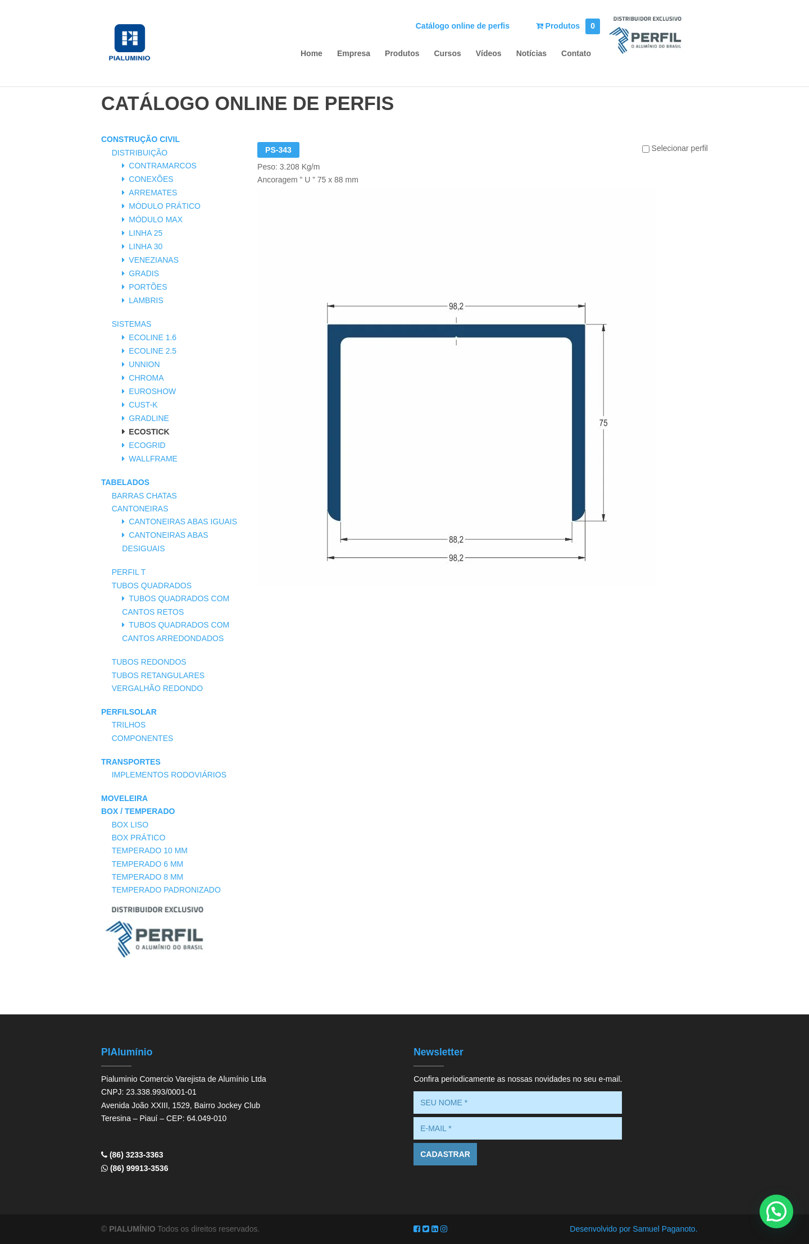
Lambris (146, 300)
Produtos (568, 25)
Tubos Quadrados (152, 585)
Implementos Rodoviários (169, 774)
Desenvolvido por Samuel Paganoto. (633, 1228)
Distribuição (140, 152)
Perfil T (129, 572)
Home (311, 53)
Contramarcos (163, 165)
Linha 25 (145, 232)
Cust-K (143, 404)
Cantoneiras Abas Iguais (183, 521)
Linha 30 (145, 246)
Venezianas (154, 259)
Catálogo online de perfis (463, 25)
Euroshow (152, 391)
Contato (576, 53)
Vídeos (489, 53)
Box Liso (130, 824)
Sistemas (132, 323)
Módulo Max (156, 219)
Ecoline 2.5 (152, 350)
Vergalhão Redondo (157, 688)
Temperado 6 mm (148, 863)
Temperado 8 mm (148, 876)
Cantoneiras (140, 508)
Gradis (144, 273)
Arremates (153, 192)
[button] (776, 1211)
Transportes (131, 761)
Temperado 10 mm (150, 850)
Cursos (447, 53)
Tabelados (125, 482)
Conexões (151, 179)
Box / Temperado (138, 811)
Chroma (146, 377)
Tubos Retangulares (158, 675)
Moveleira (124, 798)
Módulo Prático (165, 206)
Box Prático (139, 837)
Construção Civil (140, 139)
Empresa (353, 53)
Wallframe (153, 458)
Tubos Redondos (149, 661)
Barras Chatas (144, 495)
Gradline (149, 418)
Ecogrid (147, 445)
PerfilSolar (129, 711)
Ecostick (149, 431)
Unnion (144, 364)
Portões (148, 286)
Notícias (531, 53)
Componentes (143, 738)
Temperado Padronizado (166, 889)
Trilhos (129, 724)
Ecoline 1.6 (152, 337)
